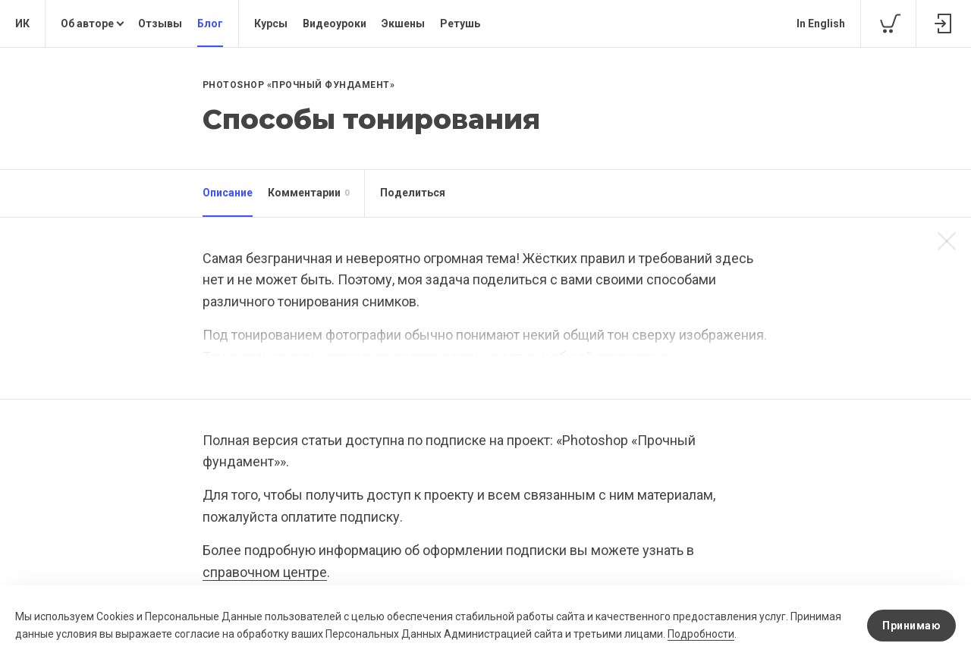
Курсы (271, 23)
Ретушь (460, 23)
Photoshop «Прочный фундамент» (299, 85)
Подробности (701, 634)
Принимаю (911, 626)
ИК (22, 23)
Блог (210, 23)
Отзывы (160, 23)
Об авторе (87, 23)
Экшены (403, 23)
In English (821, 23)
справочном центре (265, 572)
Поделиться (412, 193)
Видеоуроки (334, 23)
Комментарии (308, 193)
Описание (228, 193)
